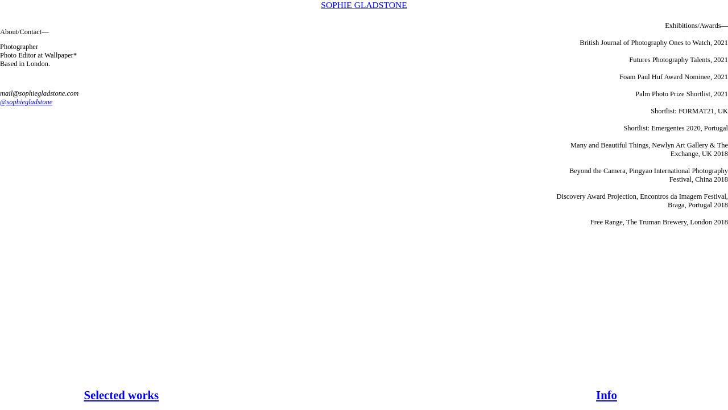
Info (606, 395)
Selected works (121, 395)
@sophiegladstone (26, 102)
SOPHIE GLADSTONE (364, 5)
